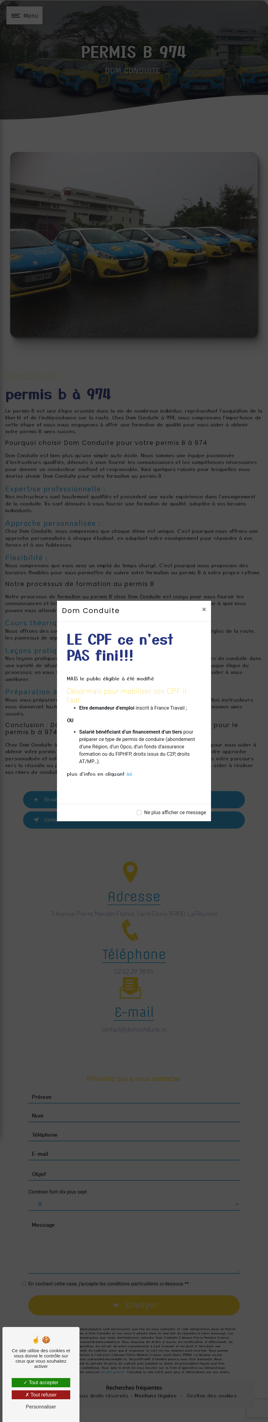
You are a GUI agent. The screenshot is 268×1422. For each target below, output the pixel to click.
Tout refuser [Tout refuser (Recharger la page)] (41, 1394)
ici (129, 773)
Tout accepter (40, 1382)
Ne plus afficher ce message (175, 812)
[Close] (204, 609)
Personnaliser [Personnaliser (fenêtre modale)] (41, 1406)
